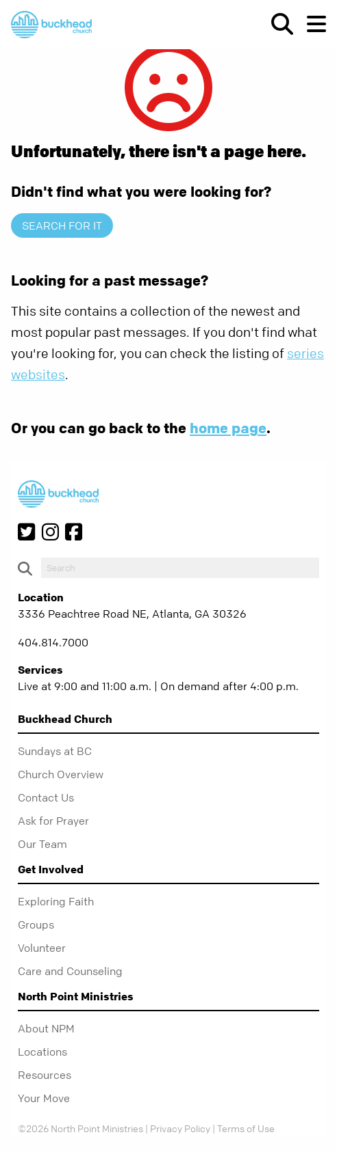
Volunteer (42, 948)
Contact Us (46, 797)
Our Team (42, 844)
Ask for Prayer (53, 820)
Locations (42, 1051)
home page (228, 428)
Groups (36, 924)
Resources (44, 1075)
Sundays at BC (55, 751)
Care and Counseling (70, 971)
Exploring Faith (56, 901)
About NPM (46, 1028)
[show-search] (276, 24)
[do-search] (180, 568)
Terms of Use (246, 1128)
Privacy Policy (180, 1128)
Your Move (44, 1098)
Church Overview (60, 774)
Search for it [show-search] (62, 225)
